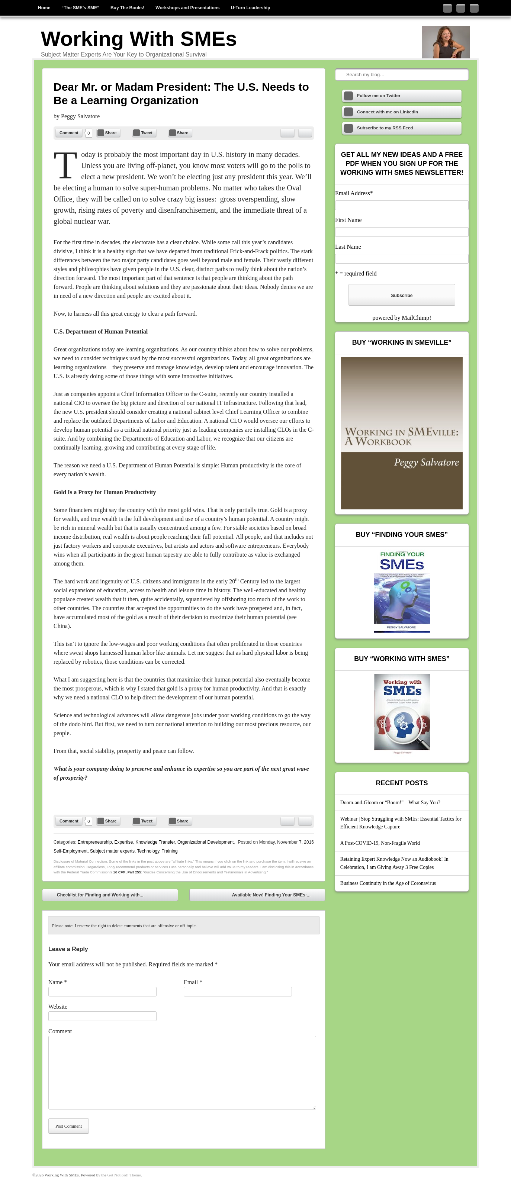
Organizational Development (205, 842)
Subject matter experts (112, 851)
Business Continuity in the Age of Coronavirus (388, 883)
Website (57, 1007)
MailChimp (415, 318)
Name (57, 982)
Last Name (348, 247)
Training (170, 851)
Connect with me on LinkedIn (460, 8)
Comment (69, 133)
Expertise (123, 842)
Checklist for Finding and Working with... (94, 895)
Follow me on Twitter (447, 8)
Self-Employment (70, 851)
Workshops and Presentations (187, 7)
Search (341, 74)
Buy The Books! (127, 7)
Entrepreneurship (95, 842)
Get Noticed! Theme (124, 1175)
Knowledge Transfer (155, 842)
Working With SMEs (139, 38)
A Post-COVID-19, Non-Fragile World (380, 843)
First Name (348, 220)
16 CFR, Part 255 (127, 872)
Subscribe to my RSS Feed (474, 8)
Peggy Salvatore (80, 116)
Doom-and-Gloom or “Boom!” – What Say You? (390, 802)
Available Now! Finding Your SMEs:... (276, 895)
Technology (148, 851)
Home (44, 7)
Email (193, 982)
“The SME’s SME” (80, 7)
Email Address (354, 193)
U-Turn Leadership (250, 7)
